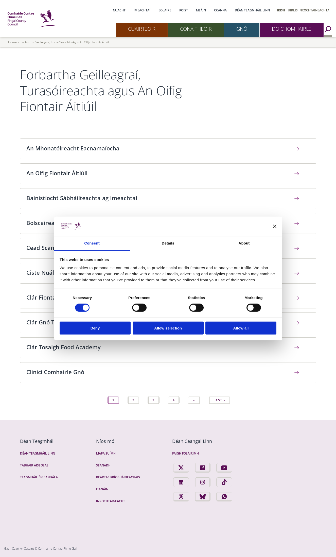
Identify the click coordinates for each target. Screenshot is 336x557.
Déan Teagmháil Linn (252, 10)
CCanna (220, 10)
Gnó (241, 28)
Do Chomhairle (291, 28)
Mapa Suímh (106, 453)
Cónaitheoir (196, 28)
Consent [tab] (92, 243)
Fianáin (102, 489)
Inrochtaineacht (110, 501)
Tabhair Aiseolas (34, 465)
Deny (95, 328)
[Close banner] (274, 226)
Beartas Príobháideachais (118, 477)
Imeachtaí (142, 10)
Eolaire (164, 10)
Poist (183, 10)
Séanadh (103, 465)
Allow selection (168, 328)
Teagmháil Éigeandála (39, 477)
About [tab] (244, 243)
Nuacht (119, 10)
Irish (281, 10)
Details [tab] (168, 243)
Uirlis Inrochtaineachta (308, 10)
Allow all (241, 328)
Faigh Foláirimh (185, 453)
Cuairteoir (141, 28)
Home (12, 42)
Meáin (201, 10)
